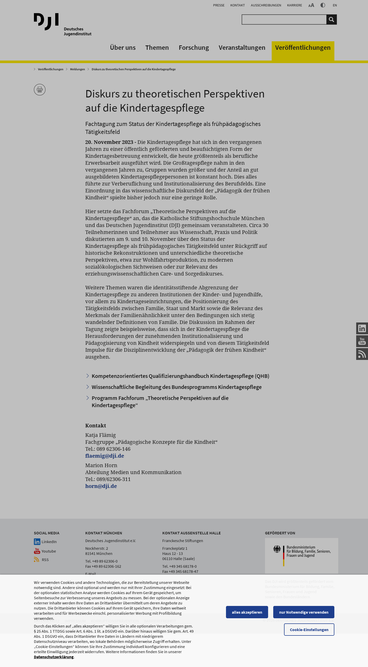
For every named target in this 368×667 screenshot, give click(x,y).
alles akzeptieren (247, 612)
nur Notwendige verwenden (303, 612)
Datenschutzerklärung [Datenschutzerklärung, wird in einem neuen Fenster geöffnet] (54, 657)
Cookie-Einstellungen (309, 630)
